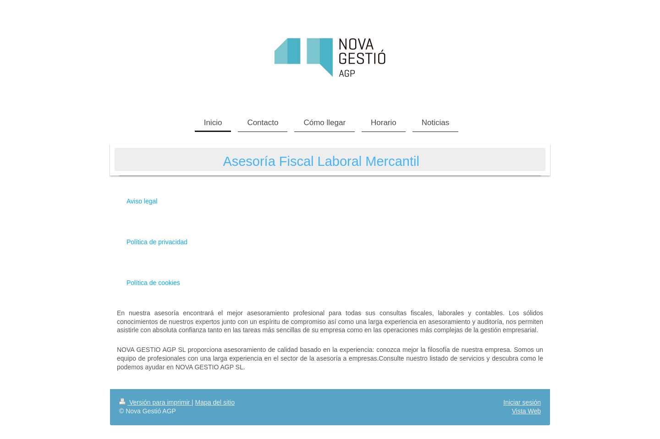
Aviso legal (141, 201)
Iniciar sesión (522, 402)
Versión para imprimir (155, 402)
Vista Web (526, 411)
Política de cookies (153, 282)
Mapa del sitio (215, 402)
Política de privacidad (156, 242)
